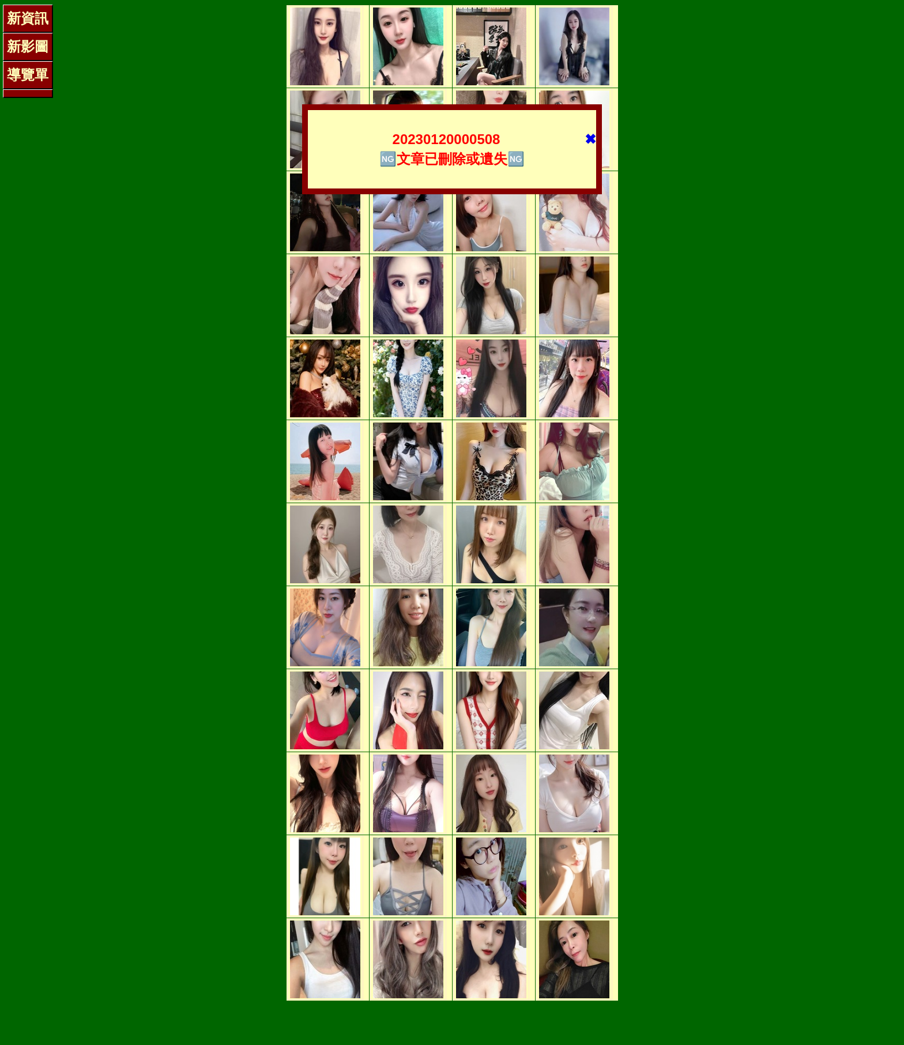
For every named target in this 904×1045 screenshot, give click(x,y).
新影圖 (27, 46)
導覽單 (27, 74)
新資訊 (27, 18)
